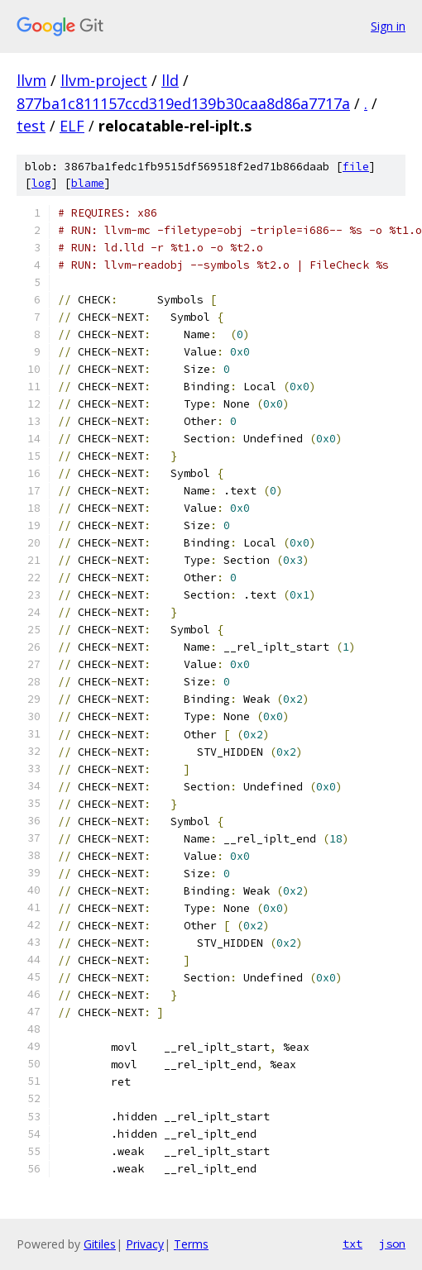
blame (87, 183)
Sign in (388, 26)
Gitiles (100, 1244)
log (41, 183)
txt (352, 1243)
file (356, 167)
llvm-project (103, 80)
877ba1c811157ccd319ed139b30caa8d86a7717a (183, 103)
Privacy (145, 1244)
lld (170, 80)
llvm (31, 80)
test (31, 126)
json (392, 1243)
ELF (72, 126)
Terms (191, 1244)
